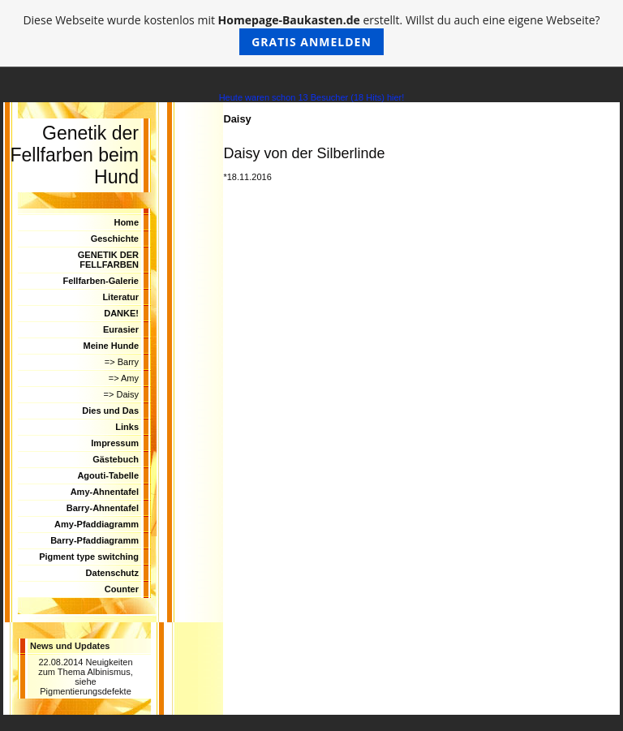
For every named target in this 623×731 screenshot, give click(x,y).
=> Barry (122, 362)
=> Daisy (121, 394)
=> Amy (124, 378)
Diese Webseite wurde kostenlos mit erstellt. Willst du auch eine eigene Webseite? (311, 33)
